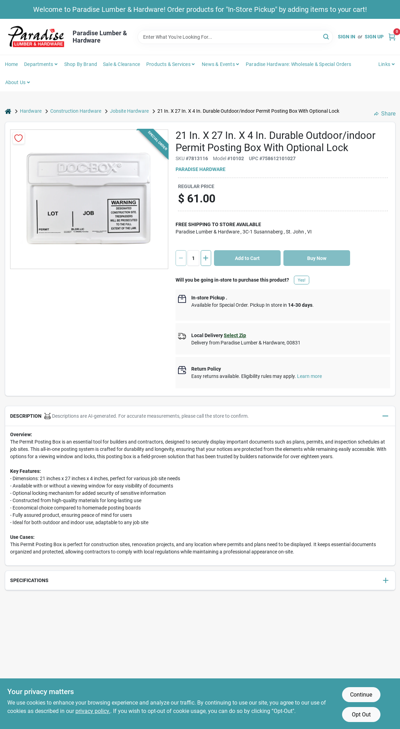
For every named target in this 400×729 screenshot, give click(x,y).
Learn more (309, 376)
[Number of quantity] (193, 258)
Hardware (31, 111)
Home (11, 64)
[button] (200, 416)
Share (384, 113)
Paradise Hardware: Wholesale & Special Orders (298, 64)
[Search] (326, 36)
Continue (361, 694)
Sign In (346, 36)
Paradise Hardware (200, 169)
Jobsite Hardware (129, 111)
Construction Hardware (75, 111)
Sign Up (374, 36)
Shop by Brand (80, 64)
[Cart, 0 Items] (391, 36)
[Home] (8, 111)
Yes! (301, 280)
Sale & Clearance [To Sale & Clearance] (121, 64)
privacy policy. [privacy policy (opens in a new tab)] (92, 711)
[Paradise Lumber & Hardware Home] (36, 37)
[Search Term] (235, 37)
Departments (38, 64)
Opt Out (361, 714)
